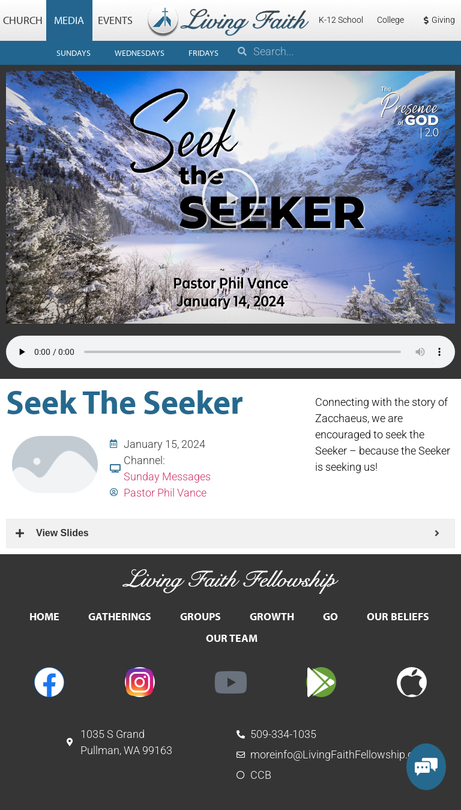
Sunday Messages (167, 476)
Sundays (73, 52)
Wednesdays (139, 52)
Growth (272, 616)
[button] (230, 197)
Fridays (203, 52)
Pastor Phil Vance (165, 492)
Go (330, 616)
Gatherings (119, 616)
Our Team (232, 638)
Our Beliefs (398, 616)
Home (44, 616)
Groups (200, 616)
